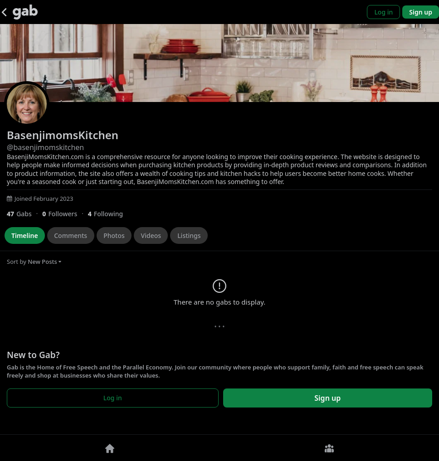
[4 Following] (109, 213)
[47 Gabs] (24, 213)
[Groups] (329, 448)
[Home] (110, 448)
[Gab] (25, 12)
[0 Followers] (65, 213)
